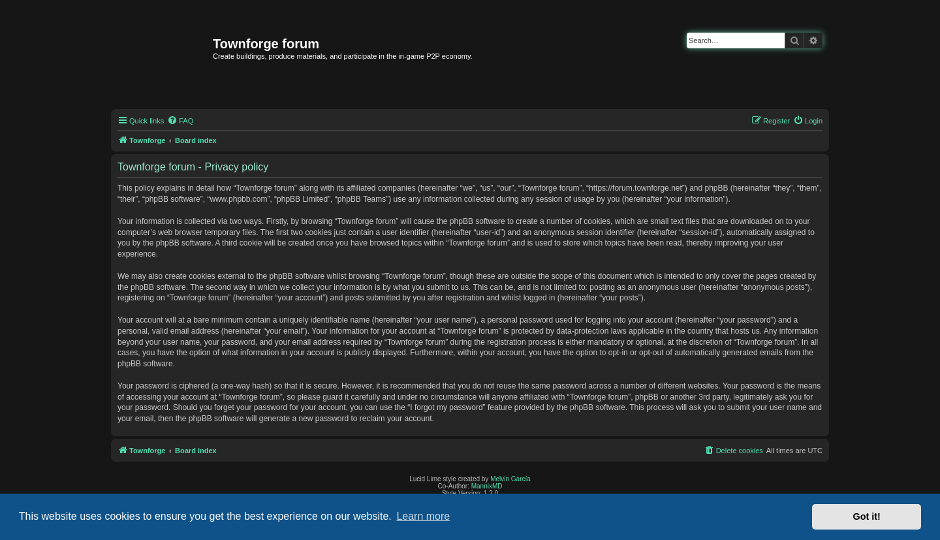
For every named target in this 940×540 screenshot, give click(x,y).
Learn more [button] (423, 516)
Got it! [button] (867, 516)
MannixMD (487, 486)
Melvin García (510, 479)
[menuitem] (180, 121)
